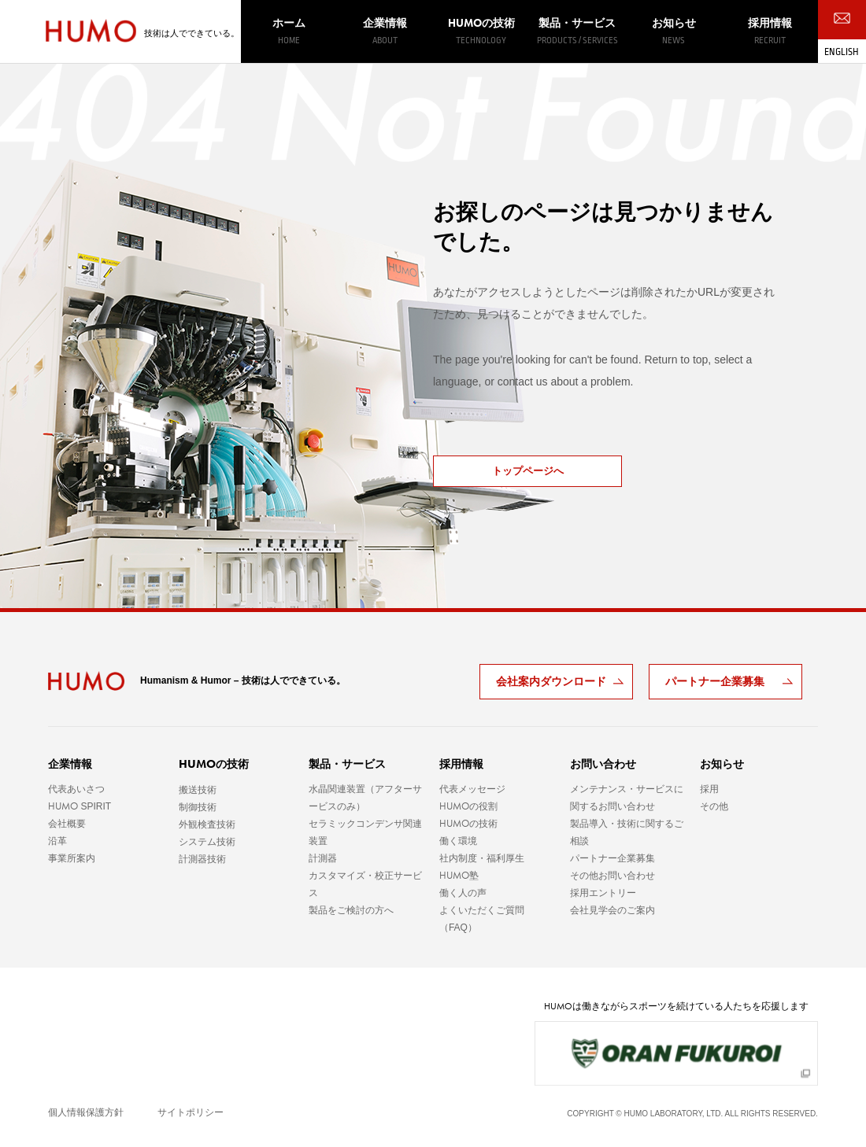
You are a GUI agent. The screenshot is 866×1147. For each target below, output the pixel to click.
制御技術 (197, 807)
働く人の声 (463, 892)
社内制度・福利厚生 (481, 858)
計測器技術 (202, 859)
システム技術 (207, 841)
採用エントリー (603, 892)
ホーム (289, 31)
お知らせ (673, 31)
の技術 (481, 31)
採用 (709, 789)
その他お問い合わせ (612, 875)
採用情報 (770, 31)
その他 (714, 806)
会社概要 (67, 823)
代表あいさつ (76, 789)
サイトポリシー (190, 1112)
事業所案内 (71, 858)
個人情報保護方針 (86, 1112)
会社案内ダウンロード (551, 681)
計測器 (323, 858)
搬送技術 (197, 789)
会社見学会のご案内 (612, 910)
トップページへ (528, 471)
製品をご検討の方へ (351, 910)
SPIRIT (79, 806)
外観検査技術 (207, 824)
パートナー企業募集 (714, 681)
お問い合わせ (603, 763)
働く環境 (458, 840)
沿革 (57, 840)
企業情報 (385, 31)
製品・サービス (577, 31)
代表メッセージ (472, 789)
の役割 (468, 806)
